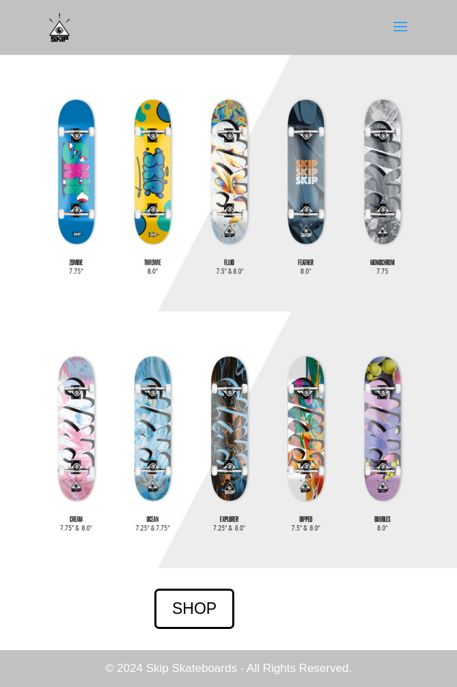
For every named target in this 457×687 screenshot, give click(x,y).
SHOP (194, 608)
